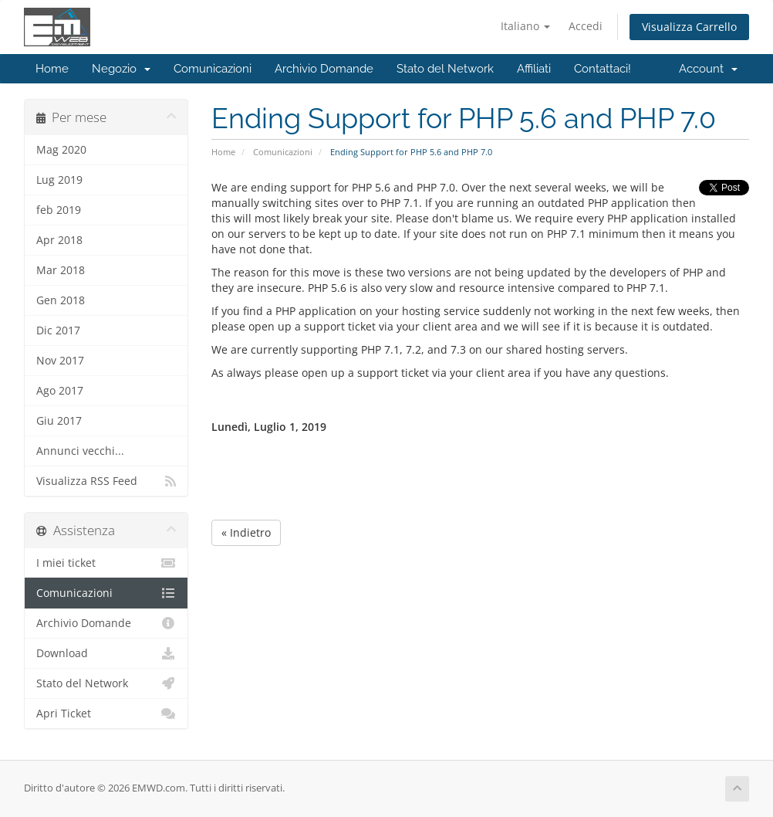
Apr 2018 (59, 240)
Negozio (121, 69)
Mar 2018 (60, 270)
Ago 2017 (59, 391)
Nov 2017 (60, 361)
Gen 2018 (60, 300)
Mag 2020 (61, 150)
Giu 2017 (59, 421)
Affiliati (534, 69)
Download (106, 653)
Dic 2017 (58, 330)
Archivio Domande (324, 69)
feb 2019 (58, 210)
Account (708, 69)
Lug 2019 (59, 180)
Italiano (525, 26)
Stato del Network (445, 69)
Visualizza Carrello (689, 26)
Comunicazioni (212, 69)
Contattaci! (602, 69)
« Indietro (246, 532)
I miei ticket (106, 563)
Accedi (586, 26)
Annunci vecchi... (80, 451)
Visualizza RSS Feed (106, 481)
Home (52, 69)
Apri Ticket (106, 713)
